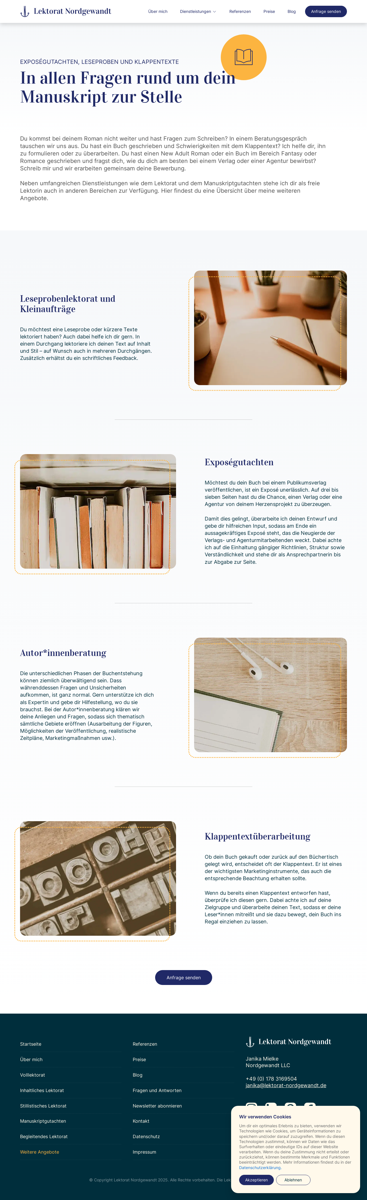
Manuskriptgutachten (43, 1121)
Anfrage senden (326, 11)
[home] (66, 11)
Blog (292, 11)
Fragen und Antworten (157, 1090)
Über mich (157, 11)
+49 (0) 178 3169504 (271, 1079)
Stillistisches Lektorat (43, 1106)
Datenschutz (146, 1136)
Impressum (144, 1152)
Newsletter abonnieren (157, 1106)
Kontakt (141, 1121)
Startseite (30, 1044)
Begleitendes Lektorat (44, 1136)
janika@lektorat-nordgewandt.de (286, 1085)
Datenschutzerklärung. (260, 1167)
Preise (269, 11)
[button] (198, 11)
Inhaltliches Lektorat (42, 1090)
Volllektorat (32, 1075)
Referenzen (240, 11)
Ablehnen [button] (293, 1179)
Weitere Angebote (39, 1152)
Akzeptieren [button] (256, 1179)
